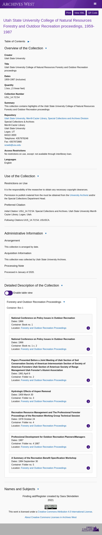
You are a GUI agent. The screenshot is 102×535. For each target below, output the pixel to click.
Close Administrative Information (45, 233)
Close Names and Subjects (37, 489)
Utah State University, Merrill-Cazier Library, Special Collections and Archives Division (46, 118)
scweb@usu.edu (12, 145)
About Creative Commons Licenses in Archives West (50, 517)
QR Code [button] (92, 13)
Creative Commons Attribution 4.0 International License (65, 512)
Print (68, 13)
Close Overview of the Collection (46, 48)
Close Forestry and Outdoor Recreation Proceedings (64, 302)
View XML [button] (79, 13)
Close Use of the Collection (37, 176)
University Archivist (79, 195)
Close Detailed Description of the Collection (61, 285)
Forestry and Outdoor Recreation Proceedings (43, 328)
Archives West (18, 4)
